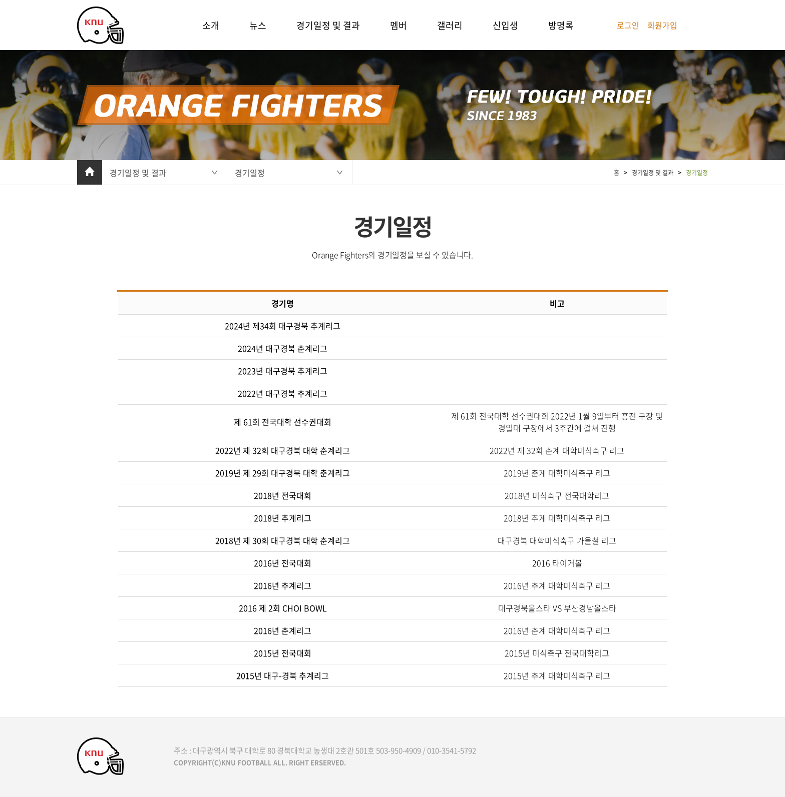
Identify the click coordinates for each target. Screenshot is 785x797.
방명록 (561, 25)
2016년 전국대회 (282, 563)
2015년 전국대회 (282, 653)
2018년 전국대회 (282, 495)
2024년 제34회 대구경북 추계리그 (282, 326)
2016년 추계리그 (282, 585)
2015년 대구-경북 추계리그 (282, 675)
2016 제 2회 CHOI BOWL (283, 608)
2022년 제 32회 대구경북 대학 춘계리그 (282, 450)
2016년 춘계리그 (282, 630)
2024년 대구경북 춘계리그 (282, 348)
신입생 (505, 25)
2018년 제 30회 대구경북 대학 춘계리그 (282, 540)
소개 (210, 25)
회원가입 (662, 25)
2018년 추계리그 (282, 518)
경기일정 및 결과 (328, 25)
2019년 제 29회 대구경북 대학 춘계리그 (282, 473)
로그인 (628, 25)
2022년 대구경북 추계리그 (282, 393)
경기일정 (250, 173)
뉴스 (257, 25)
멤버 (398, 25)
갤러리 (450, 25)
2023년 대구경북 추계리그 (282, 371)
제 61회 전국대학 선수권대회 (282, 422)
